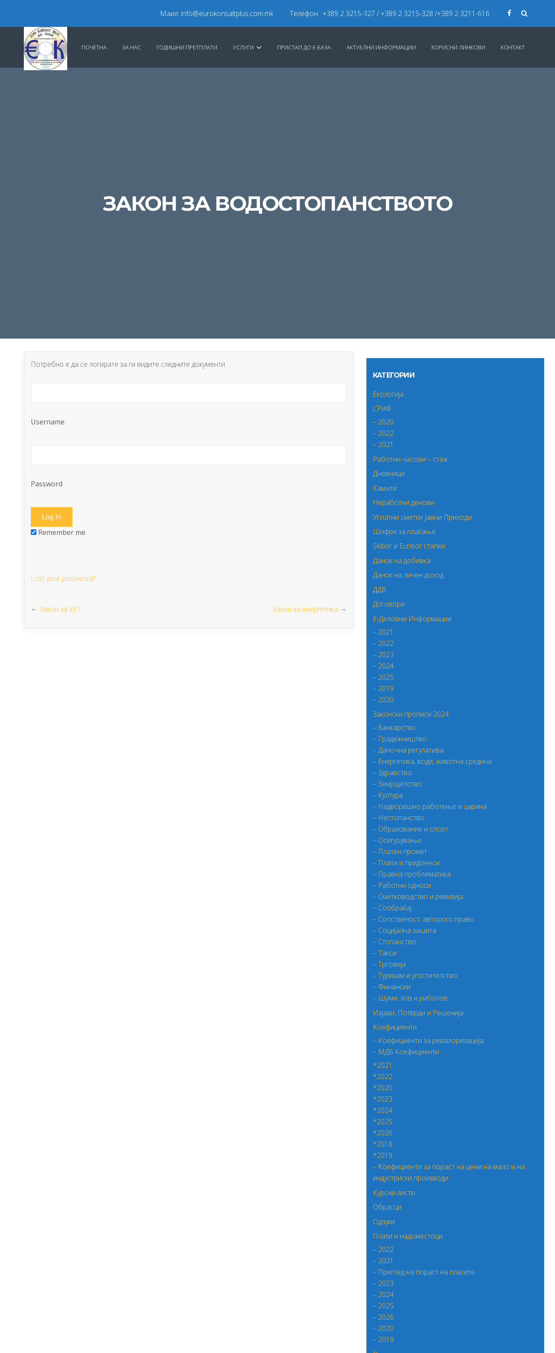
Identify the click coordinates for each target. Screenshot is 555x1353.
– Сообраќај (392, 908)
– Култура (388, 795)
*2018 (382, 1144)
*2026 (382, 1133)
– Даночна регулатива (408, 750)
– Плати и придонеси (406, 862)
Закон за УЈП (59, 609)
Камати (385, 488)
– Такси (384, 953)
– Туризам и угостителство (415, 975)
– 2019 (383, 688)
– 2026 (383, 1317)
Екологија (388, 394)
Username (188, 405)
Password (188, 467)
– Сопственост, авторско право (423, 919)
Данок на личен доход (408, 575)
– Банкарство (394, 727)
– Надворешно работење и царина (430, 806)
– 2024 (383, 666)
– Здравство (392, 772)
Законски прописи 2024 (411, 714)
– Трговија (389, 964)
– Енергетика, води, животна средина (432, 761)
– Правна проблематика (412, 874)
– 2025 (383, 677)
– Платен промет (400, 851)
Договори (389, 604)
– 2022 (383, 433)
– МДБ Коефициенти (406, 1051)
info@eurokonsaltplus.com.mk (227, 13)
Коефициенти (395, 1027)
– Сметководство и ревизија (418, 896)
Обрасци (387, 1207)
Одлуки (384, 1221)
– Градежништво (400, 738)
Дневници (389, 473)
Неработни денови (403, 502)
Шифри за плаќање (404, 531)
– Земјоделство (397, 784)
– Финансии (392, 986)
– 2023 (383, 654)
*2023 (382, 1099)
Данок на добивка (402, 560)
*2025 (382, 1121)
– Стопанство (394, 941)
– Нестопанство (398, 817)
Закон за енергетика (305, 609)
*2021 (382, 1065)
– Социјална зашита (404, 930)
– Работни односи (402, 885)
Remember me (58, 532)
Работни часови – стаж (410, 459)
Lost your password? (63, 578)
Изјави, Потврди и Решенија (418, 1012)
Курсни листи (394, 1192)
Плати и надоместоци (408, 1236)
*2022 (382, 1076)
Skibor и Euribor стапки (409, 546)
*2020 (382, 1087)
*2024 (382, 1110)
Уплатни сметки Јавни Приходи (422, 517)
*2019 (382, 1155)
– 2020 (383, 422)
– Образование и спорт (410, 829)
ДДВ (379, 589)
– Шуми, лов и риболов (410, 998)
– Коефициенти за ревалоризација (428, 1040)
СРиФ (382, 408)
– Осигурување (397, 840)
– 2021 (383, 444)
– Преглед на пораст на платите (424, 1272)
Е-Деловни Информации (412, 618)
